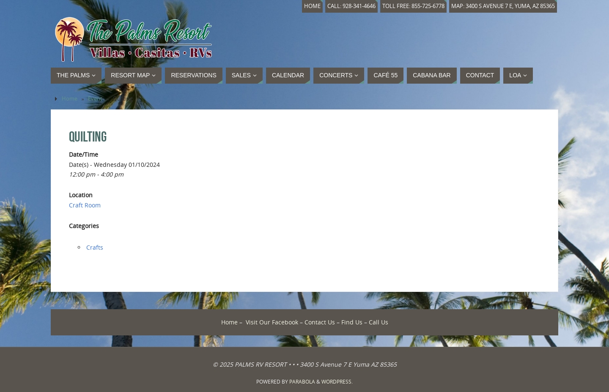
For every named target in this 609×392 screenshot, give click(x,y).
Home (312, 6)
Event (95, 98)
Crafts (94, 247)
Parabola (302, 381)
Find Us (351, 322)
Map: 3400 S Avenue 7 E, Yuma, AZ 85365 (503, 6)
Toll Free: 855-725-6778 (413, 6)
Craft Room (85, 205)
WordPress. (337, 381)
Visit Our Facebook (272, 322)
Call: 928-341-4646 (351, 6)
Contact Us (319, 322)
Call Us (378, 322)
